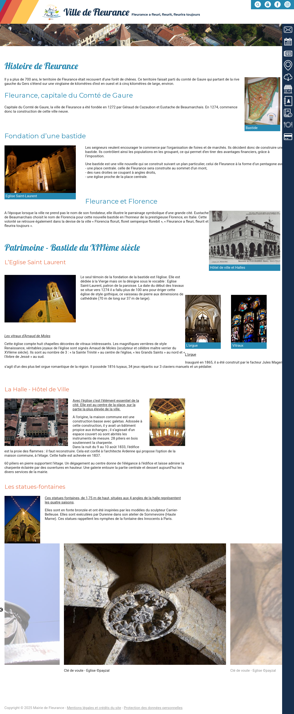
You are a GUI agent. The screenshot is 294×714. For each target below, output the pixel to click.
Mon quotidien (204, 17)
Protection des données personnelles (153, 708)
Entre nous (278, 17)
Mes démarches (243, 17)
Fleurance (171, 17)
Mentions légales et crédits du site (94, 708)
